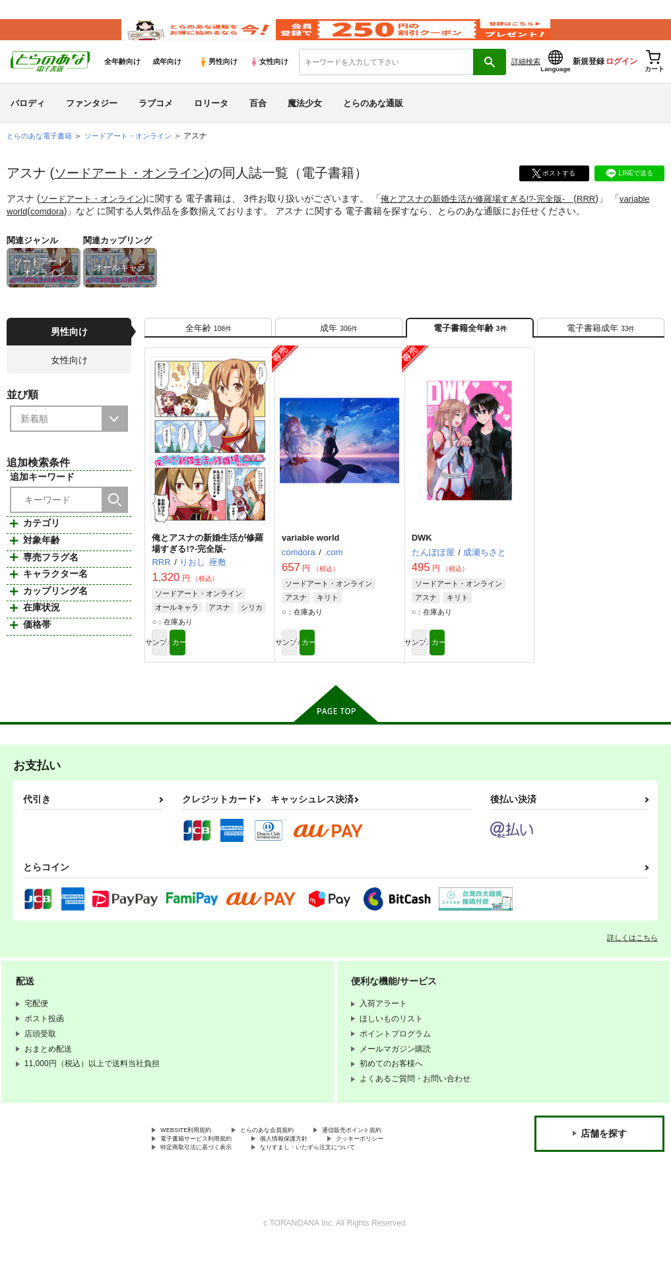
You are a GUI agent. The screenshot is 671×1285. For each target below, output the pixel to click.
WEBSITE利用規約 (194, 1162)
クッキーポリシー (407, 1173)
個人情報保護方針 (315, 1173)
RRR (609, 217)
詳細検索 (525, 80)
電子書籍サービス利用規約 (207, 1173)
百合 (258, 121)
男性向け (218, 79)
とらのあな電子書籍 (42, 154)
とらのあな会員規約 (291, 1162)
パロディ (28, 121)
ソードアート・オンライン (133, 191)
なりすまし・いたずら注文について (347, 1184)
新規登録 (588, 79)
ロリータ (211, 121)
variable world (44, 229)
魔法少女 (305, 121)
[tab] (208, 349)
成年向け (166, 80)
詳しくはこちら (632, 968)
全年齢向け (122, 80)
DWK (422, 564)
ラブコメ (156, 121)
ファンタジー (91, 121)
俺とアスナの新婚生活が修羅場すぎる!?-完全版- (492, 217)
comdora (94, 229)
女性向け (268, 79)
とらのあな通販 (373, 121)
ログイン (621, 79)
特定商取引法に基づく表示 (207, 1184)
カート (240, 671)
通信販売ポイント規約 (395, 1162)
